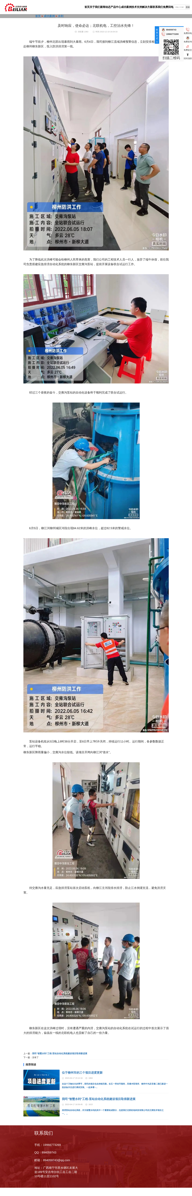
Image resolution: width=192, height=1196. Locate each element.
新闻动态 (77, 7)
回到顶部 (188, 58)
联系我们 (154, 7)
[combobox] (181, 7)
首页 (47, 7)
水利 (60, 16)
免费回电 (169, 7)
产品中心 (92, 7)
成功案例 (108, 7)
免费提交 (188, 50)
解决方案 (138, 7)
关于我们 (62, 7)
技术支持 (123, 7)
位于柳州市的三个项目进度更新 (82, 1072)
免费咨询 (188, 42)
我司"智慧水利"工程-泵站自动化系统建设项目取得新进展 (59, 1053)
